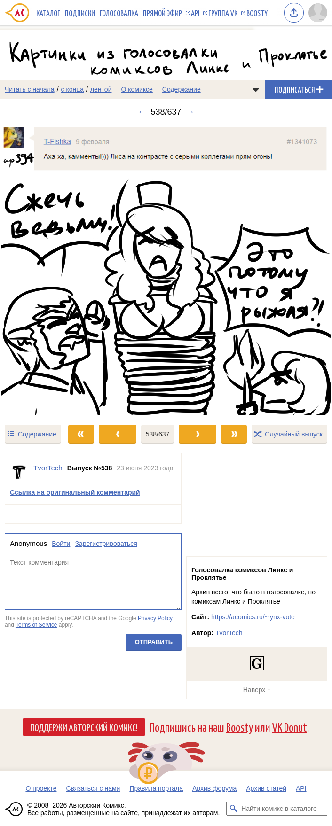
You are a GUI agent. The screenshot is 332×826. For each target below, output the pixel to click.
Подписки (80, 13)
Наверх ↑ (256, 690)
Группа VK (222, 13)
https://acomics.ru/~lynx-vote (253, 617)
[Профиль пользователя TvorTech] (19, 472)
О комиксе (136, 89)
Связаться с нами (93, 788)
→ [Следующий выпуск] (190, 112)
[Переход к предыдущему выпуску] (41, 270)
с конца (72, 89)
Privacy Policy (155, 618)
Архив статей (266, 788)
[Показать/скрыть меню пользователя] (318, 12)
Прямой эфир (162, 13)
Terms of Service (36, 625)
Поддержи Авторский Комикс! (84, 727)
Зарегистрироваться (106, 543)
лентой (101, 89)
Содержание (181, 89)
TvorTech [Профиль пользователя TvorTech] (48, 468)
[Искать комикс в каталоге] (233, 808)
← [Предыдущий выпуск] (141, 112)
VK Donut (289, 726)
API (195, 13)
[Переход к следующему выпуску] (166, 270)
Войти (61, 543)
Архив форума (214, 788)
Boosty (257, 13)
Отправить (154, 642)
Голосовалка (119, 13)
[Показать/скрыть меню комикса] (255, 89)
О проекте (40, 788)
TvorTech (229, 633)
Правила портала (156, 788)
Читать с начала (30, 89)
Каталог (48, 13)
